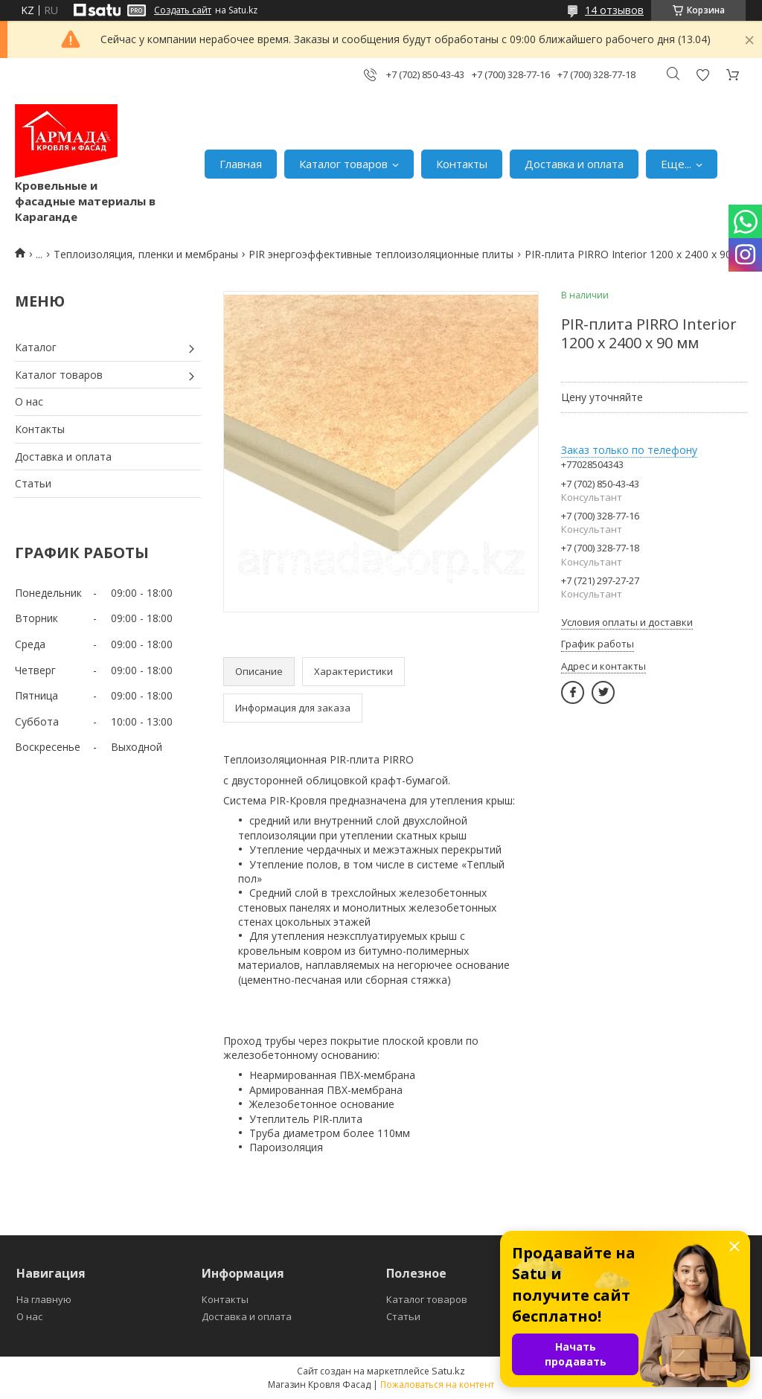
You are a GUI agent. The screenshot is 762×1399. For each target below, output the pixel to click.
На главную (43, 1299)
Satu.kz (448, 1370)
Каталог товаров (343, 163)
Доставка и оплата (574, 163)
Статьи (33, 483)
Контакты (461, 163)
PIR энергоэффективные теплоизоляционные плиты (381, 254)
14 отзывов (614, 10)
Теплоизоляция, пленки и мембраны (146, 254)
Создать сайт (182, 10)
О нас (29, 401)
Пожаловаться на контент (437, 1384)
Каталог (36, 347)
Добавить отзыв (702, 74)
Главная (241, 163)
